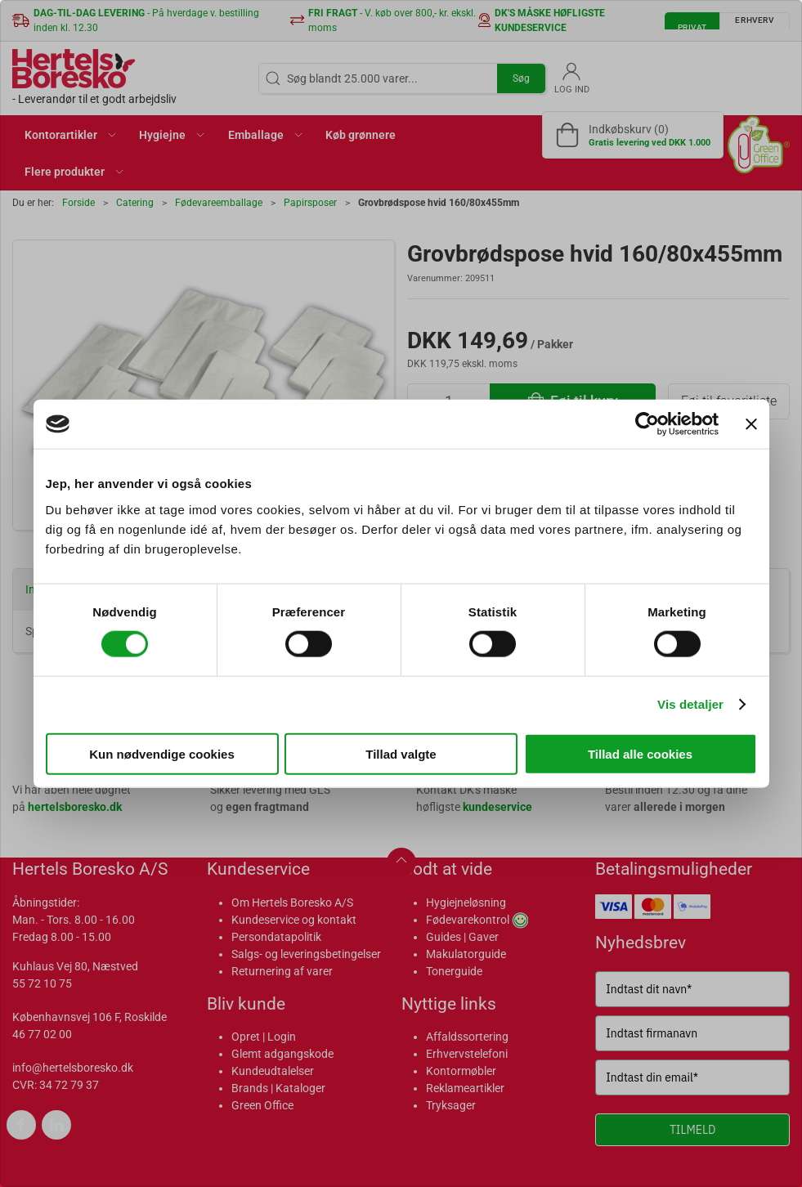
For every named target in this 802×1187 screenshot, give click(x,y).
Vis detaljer (690, 704)
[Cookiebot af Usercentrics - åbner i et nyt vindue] (647, 424)
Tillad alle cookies (640, 753)
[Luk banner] (751, 424)
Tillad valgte (400, 753)
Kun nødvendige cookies (162, 753)
